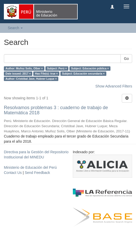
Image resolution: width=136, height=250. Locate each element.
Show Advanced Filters (113, 86)
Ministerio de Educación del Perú (30, 167)
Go (126, 59)
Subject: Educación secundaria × (83, 73)
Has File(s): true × (46, 73)
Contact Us (13, 173)
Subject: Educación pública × (90, 68)
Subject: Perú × (57, 68)
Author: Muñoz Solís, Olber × (24, 68)
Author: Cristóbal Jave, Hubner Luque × (31, 78)
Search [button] (15, 28)
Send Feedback (37, 173)
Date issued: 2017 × (18, 73)
